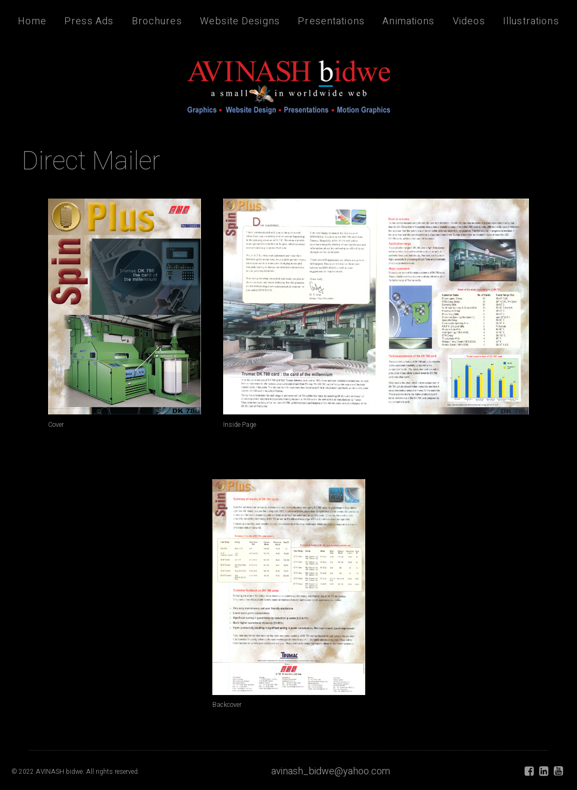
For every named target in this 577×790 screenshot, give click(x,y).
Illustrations (531, 21)
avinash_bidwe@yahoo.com (330, 771)
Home (32, 21)
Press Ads (88, 21)
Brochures (157, 21)
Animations (408, 21)
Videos (469, 21)
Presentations (331, 21)
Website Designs (240, 21)
